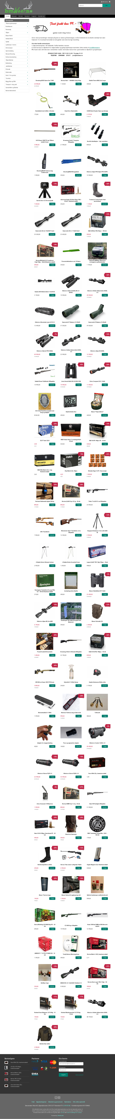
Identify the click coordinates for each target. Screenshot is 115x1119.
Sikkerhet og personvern (55, 1102)
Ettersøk (8, 69)
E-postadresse (63, 1061)
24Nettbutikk (60, 1115)
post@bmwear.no (94, 47)
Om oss (21, 16)
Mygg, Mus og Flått (11, 81)
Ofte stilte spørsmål (79, 1102)
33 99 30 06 (66, 1106)
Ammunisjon (9, 48)
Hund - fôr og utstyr (11, 75)
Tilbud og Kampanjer (11, 23)
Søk (106, 5)
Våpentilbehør (9, 60)
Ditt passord (62, 1067)
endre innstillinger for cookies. (74, 1112)
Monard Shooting (10, 54)
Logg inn (34, 16)
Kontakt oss (41, 16)
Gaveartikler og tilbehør (12, 87)
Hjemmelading (9, 51)
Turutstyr (8, 78)
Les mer (63, 1112)
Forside (7, 16)
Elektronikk (9, 72)
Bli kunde (14, 16)
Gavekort (27, 16)
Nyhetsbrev (67, 1102)
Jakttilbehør (9, 66)
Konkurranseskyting (11, 57)
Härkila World (9, 38)
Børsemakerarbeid (11, 90)
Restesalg (8, 29)
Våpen (7, 32)
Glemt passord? (79, 1075)
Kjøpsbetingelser (41, 1102)
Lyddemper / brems (11, 44)
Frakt (33, 1102)
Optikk (7, 41)
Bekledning (9, 63)
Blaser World (9, 35)
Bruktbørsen (9, 26)
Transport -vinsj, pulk (11, 84)
